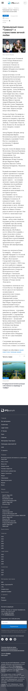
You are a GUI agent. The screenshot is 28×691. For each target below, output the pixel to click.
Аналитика (4, 424)
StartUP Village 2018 (7, 502)
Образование (4, 478)
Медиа (3, 475)
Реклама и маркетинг (6, 468)
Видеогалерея (5, 492)
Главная (4, 8)
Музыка (3, 482)
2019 (2, 546)
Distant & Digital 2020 (7, 512)
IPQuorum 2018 (6, 504)
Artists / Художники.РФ (7, 584)
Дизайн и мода (5, 466)
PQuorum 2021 (5, 510)
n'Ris (2, 587)
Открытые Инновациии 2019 (9, 513)
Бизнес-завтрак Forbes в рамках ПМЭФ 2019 (13, 515)
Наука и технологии (6, 473)
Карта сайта (4, 655)
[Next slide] (24, 356)
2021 (2, 541)
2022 (2, 539)
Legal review (4, 428)
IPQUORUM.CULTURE (7, 498)
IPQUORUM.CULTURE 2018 (8, 521)
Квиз (2, 434)
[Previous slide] (20, 356)
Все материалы (5, 421)
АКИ (2, 447)
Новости (10, 8)
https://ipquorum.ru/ (17, 666)
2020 (2, 543)
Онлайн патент (5, 589)
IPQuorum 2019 (6, 497)
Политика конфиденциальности (9, 649)
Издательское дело (6, 480)
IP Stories (4, 431)
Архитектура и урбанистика (8, 471)
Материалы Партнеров (8, 440)
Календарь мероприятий (8, 444)
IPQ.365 (16, 8)
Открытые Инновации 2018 (9, 500)
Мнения (3, 597)
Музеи (2, 485)
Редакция (3, 600)
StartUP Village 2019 (7, 495)
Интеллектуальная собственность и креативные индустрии (14, 458)
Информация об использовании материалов (12, 650)
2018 (2, 548)
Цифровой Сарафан (6, 591)
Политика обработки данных (8, 647)
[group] (14, 375)
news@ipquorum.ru (9, 614)
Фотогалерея (4, 507)
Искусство (4, 464)
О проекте (4, 450)
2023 (2, 536)
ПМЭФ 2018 (5, 526)
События (3, 437)
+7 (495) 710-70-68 (9, 613)
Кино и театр (4, 461)
